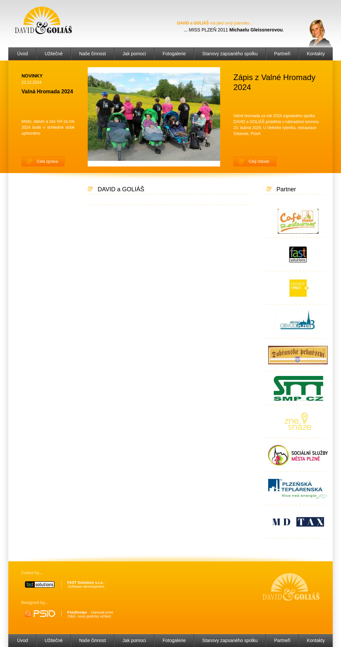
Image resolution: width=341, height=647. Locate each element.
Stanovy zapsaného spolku (230, 53)
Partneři (282, 53)
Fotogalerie (174, 53)
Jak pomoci (134, 53)
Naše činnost (92, 53)
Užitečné (54, 53)
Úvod (22, 53)
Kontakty (316, 53)
